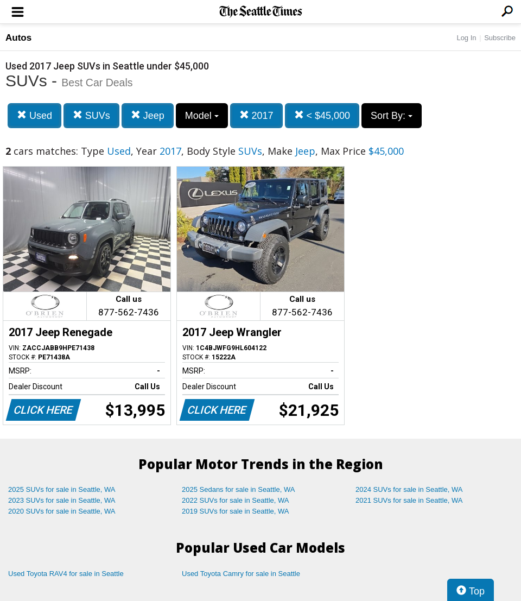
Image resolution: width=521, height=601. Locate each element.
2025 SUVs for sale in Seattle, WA (62, 489)
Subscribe (500, 38)
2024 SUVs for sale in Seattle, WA (409, 489)
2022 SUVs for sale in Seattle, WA (235, 500)
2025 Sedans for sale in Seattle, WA (238, 489)
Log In (466, 38)
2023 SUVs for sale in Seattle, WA (62, 500)
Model (202, 115)
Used (34, 115)
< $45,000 (322, 115)
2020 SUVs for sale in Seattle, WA (62, 511)
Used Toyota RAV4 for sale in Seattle (66, 574)
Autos (18, 38)
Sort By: (391, 115)
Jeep (147, 115)
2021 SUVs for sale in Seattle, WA (409, 500)
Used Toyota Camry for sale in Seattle (241, 574)
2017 (256, 115)
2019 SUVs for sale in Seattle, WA (235, 511)
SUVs (91, 115)
